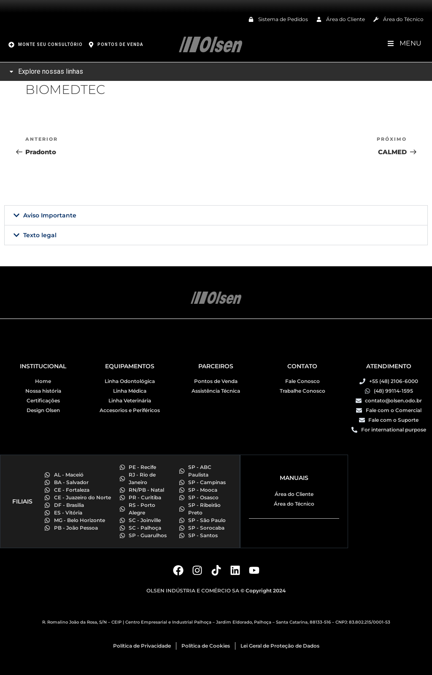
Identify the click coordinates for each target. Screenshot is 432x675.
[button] (216, 215)
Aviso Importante (49, 215)
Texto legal (40, 235)
